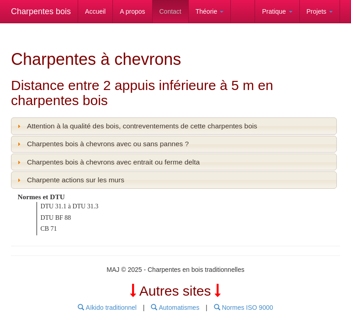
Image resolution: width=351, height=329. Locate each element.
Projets (320, 11)
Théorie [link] (209, 11)
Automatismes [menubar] (175, 307)
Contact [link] (170, 11)
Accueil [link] (95, 11)
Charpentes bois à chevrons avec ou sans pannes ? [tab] (102, 144)
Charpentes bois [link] (41, 11)
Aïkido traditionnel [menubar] (107, 307)
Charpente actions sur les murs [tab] (69, 180)
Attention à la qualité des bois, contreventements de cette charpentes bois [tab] (136, 126)
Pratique (277, 11)
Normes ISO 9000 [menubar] (243, 307)
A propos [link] (132, 11)
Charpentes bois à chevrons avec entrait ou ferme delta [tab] (107, 162)
